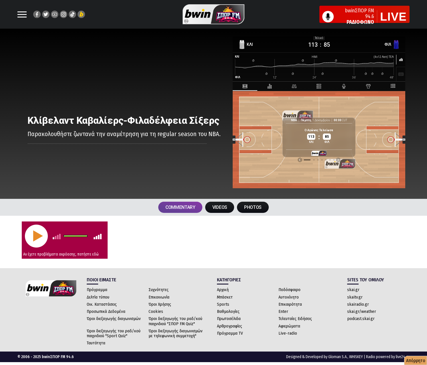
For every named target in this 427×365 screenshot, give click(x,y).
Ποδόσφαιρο (289, 290)
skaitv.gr (355, 297)
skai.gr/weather (361, 311)
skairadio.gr (358, 304)
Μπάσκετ (225, 297)
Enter (283, 311)
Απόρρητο (415, 360)
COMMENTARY (180, 207)
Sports (223, 304)
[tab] (247, 86)
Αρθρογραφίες (229, 326)
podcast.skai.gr (361, 318)
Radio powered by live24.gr (388, 356)
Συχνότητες (159, 290)
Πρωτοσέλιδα (229, 318)
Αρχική (223, 290)
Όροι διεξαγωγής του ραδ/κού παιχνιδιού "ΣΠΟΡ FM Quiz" (175, 321)
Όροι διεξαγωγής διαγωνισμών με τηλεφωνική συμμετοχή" (176, 334)
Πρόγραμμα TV (230, 333)
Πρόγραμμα (97, 290)
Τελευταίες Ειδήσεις (295, 318)
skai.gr (353, 290)
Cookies (156, 311)
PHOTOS (253, 207)
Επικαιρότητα (290, 304)
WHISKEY (356, 356)
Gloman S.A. (337, 356)
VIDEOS (220, 207)
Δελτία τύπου (98, 297)
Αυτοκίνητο (288, 297)
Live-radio (287, 333)
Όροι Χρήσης (160, 304)
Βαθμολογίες (228, 311)
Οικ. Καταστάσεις (102, 304)
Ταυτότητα (96, 343)
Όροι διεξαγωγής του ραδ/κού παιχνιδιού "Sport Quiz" (114, 334)
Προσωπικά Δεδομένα (106, 311)
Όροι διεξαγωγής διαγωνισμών (114, 318)
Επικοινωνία (159, 297)
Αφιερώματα (289, 326)
